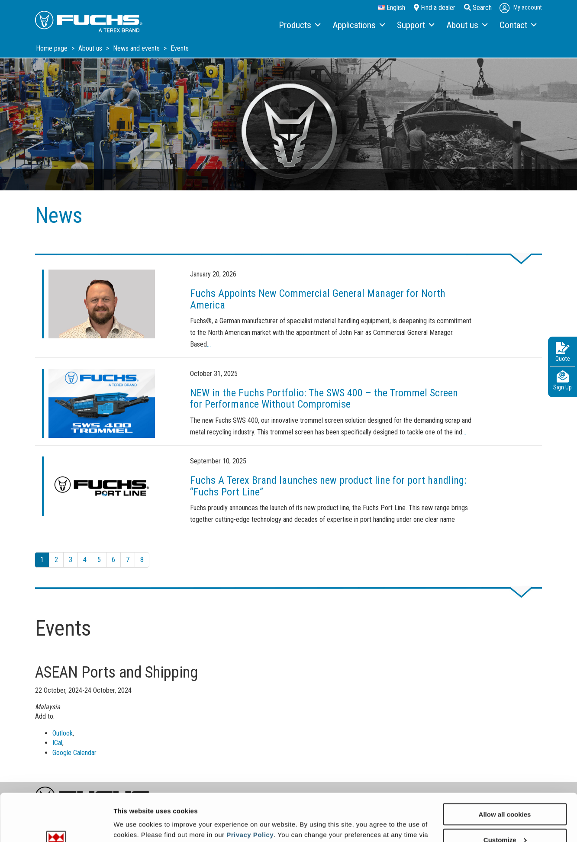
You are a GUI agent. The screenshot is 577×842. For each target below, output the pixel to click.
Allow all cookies (505, 769)
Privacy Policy (250, 790)
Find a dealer (434, 7)
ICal (57, 743)
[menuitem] (299, 25)
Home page (52, 48)
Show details (133, 824)
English (391, 8)
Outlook (62, 733)
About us (91, 48)
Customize (505, 795)
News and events (137, 48)
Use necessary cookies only (504, 820)
